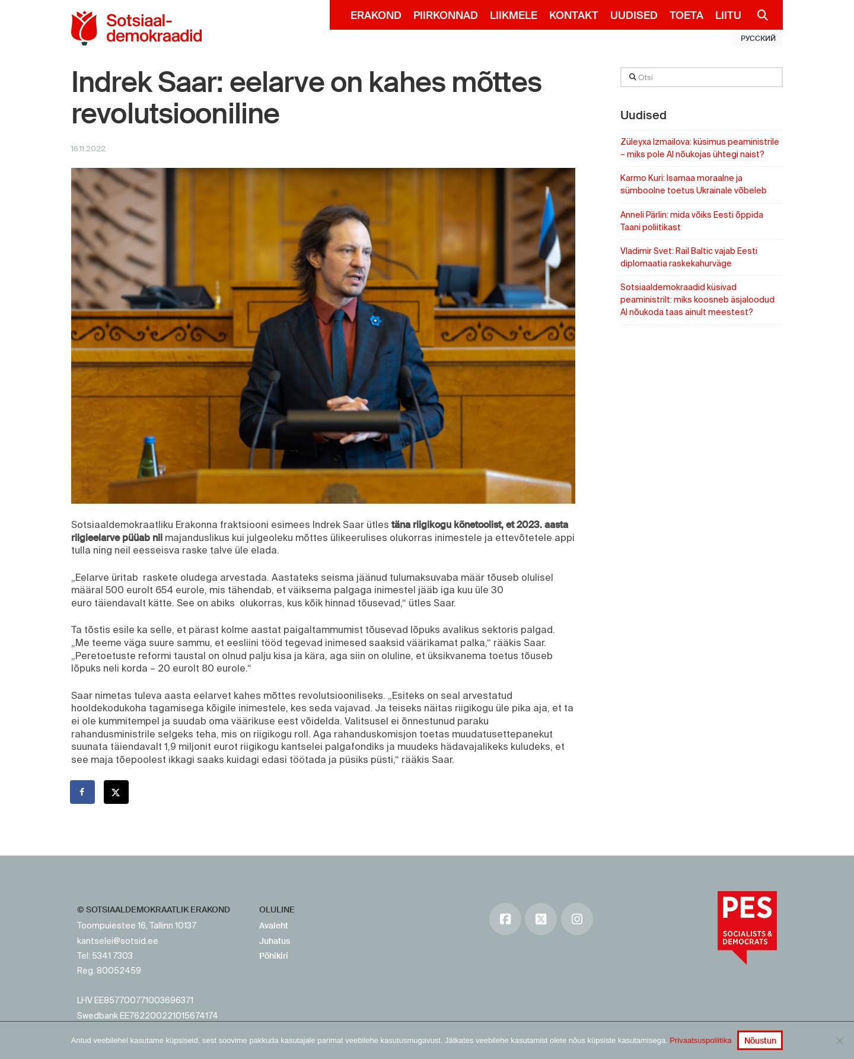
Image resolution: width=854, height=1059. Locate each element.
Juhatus (274, 941)
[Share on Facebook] (83, 792)
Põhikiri (273, 955)
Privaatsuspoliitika (700, 1040)
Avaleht (273, 925)
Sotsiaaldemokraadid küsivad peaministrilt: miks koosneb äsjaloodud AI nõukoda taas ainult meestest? (697, 299)
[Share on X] (117, 792)
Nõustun (760, 1040)
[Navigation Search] (757, 15)
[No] (839, 1041)
